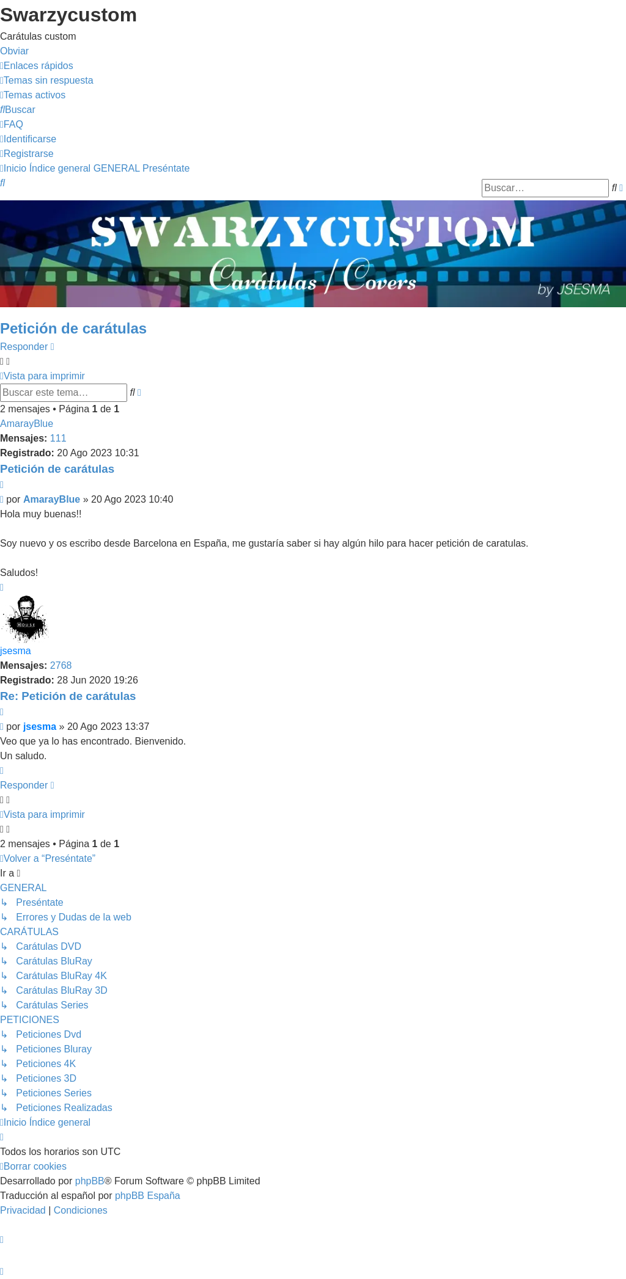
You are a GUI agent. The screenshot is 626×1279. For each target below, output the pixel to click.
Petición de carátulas (73, 328)
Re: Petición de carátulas (68, 696)
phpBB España (147, 1195)
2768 (61, 665)
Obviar (14, 51)
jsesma (15, 651)
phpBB (90, 1181)
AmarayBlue (26, 423)
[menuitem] (47, 80)
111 (58, 438)
